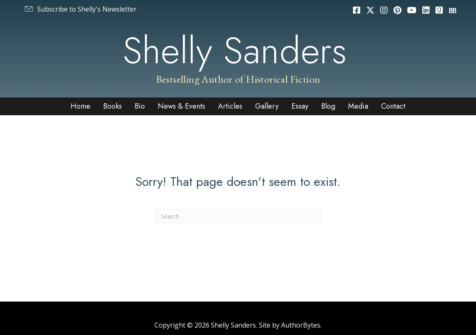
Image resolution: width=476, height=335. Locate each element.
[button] (80, 9)
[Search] (238, 216)
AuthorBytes (300, 325)
